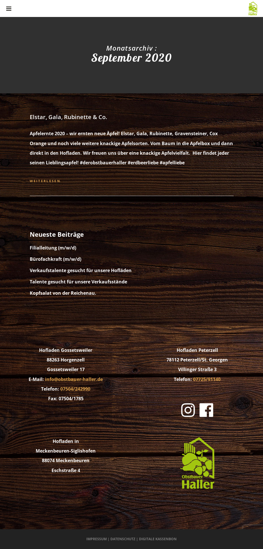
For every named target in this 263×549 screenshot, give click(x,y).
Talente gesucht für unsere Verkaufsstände (78, 282)
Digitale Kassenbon (158, 539)
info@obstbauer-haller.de (74, 379)
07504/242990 (75, 389)
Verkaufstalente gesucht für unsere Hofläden (81, 270)
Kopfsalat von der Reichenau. (63, 293)
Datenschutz (122, 539)
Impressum (96, 539)
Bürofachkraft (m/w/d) (55, 259)
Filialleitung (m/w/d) (53, 248)
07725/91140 (207, 379)
